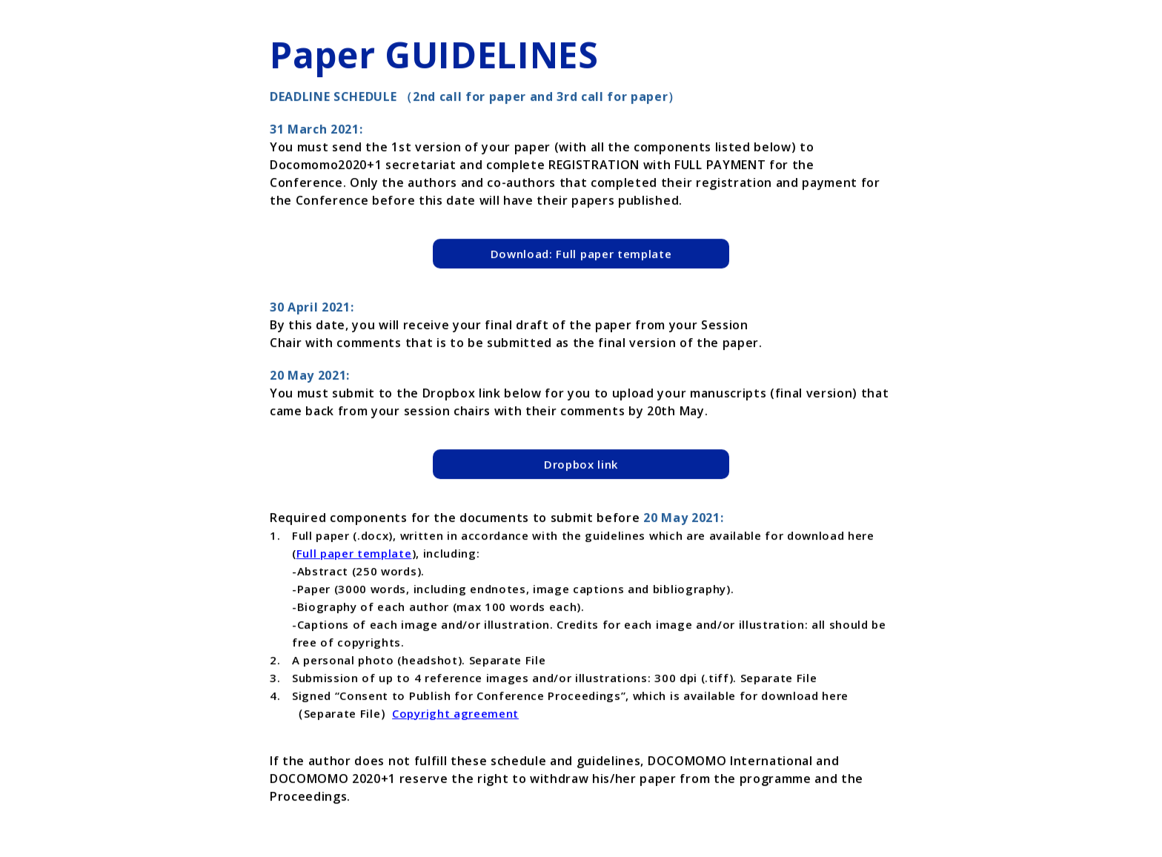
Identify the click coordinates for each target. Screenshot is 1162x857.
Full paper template (354, 553)
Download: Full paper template (581, 254)
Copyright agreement (455, 714)
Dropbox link (581, 464)
